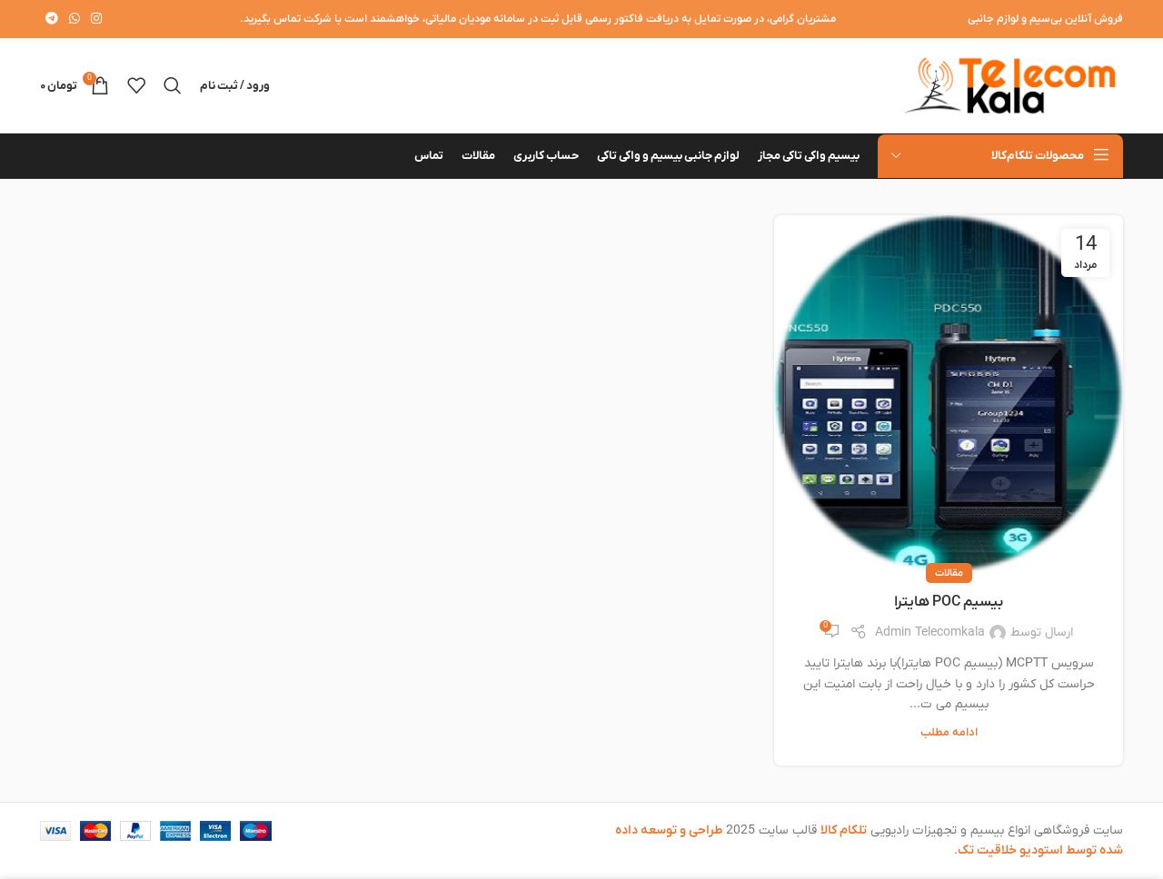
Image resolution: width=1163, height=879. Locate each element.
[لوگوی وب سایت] (1009, 85)
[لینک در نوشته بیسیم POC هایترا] (948, 394)
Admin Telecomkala (930, 632)
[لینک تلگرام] (52, 19)
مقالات (949, 573)
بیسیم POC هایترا (948, 602)
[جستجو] (172, 85)
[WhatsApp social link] (74, 19)
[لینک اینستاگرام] (96, 19)
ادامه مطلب (949, 733)
